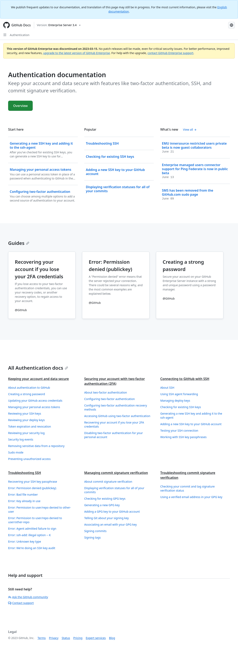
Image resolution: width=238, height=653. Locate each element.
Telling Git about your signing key (106, 518)
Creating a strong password (26, 394)
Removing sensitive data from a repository (36, 446)
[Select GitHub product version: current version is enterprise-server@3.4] (58, 25)
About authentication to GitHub (29, 387)
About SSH (167, 387)
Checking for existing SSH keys (180, 407)
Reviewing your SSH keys (24, 413)
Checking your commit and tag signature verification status (187, 488)
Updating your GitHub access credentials (35, 400)
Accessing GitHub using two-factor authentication (117, 416)
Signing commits (95, 531)
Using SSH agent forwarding (179, 394)
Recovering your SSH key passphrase (32, 481)
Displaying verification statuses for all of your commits (114, 490)
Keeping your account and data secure (38, 379)
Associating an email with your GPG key (110, 524)
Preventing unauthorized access (29, 459)
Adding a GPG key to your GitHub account (112, 511)
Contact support (21, 603)
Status (66, 638)
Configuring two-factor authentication (109, 399)
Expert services (96, 638)
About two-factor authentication (105, 392)
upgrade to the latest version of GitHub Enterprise (76, 53)
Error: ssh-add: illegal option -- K (29, 535)
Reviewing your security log (26, 433)
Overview (20, 105)
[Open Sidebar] (5, 35)
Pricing (77, 638)
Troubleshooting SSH (24, 473)
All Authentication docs (38, 367)
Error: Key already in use (24, 501)
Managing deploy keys (175, 400)
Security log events (20, 439)
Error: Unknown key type (24, 541)
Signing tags (92, 537)
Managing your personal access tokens (34, 407)
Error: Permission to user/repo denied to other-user (39, 509)
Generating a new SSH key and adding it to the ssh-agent (191, 415)
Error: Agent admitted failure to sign (32, 528)
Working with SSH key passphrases (183, 437)
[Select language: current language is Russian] (231, 25)
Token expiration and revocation (29, 426)
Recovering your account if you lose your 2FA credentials (114, 424)
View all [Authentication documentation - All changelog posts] (190, 129)
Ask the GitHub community (28, 597)
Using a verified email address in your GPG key (191, 497)
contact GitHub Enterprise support (170, 53)
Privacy (53, 638)
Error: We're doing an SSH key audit (31, 548)
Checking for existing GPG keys (104, 498)
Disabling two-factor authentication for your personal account (113, 435)
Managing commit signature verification (116, 473)
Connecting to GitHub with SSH (184, 379)
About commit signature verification (108, 481)
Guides (18, 243)
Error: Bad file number (23, 494)
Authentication (19, 35)
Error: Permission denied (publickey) (32, 488)
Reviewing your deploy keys (26, 420)
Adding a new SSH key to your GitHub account (190, 424)
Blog (112, 638)
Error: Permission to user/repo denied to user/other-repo (35, 520)
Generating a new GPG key (102, 505)
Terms (42, 638)
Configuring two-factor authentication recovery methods (115, 407)
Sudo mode (15, 452)
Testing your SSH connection (179, 430)
